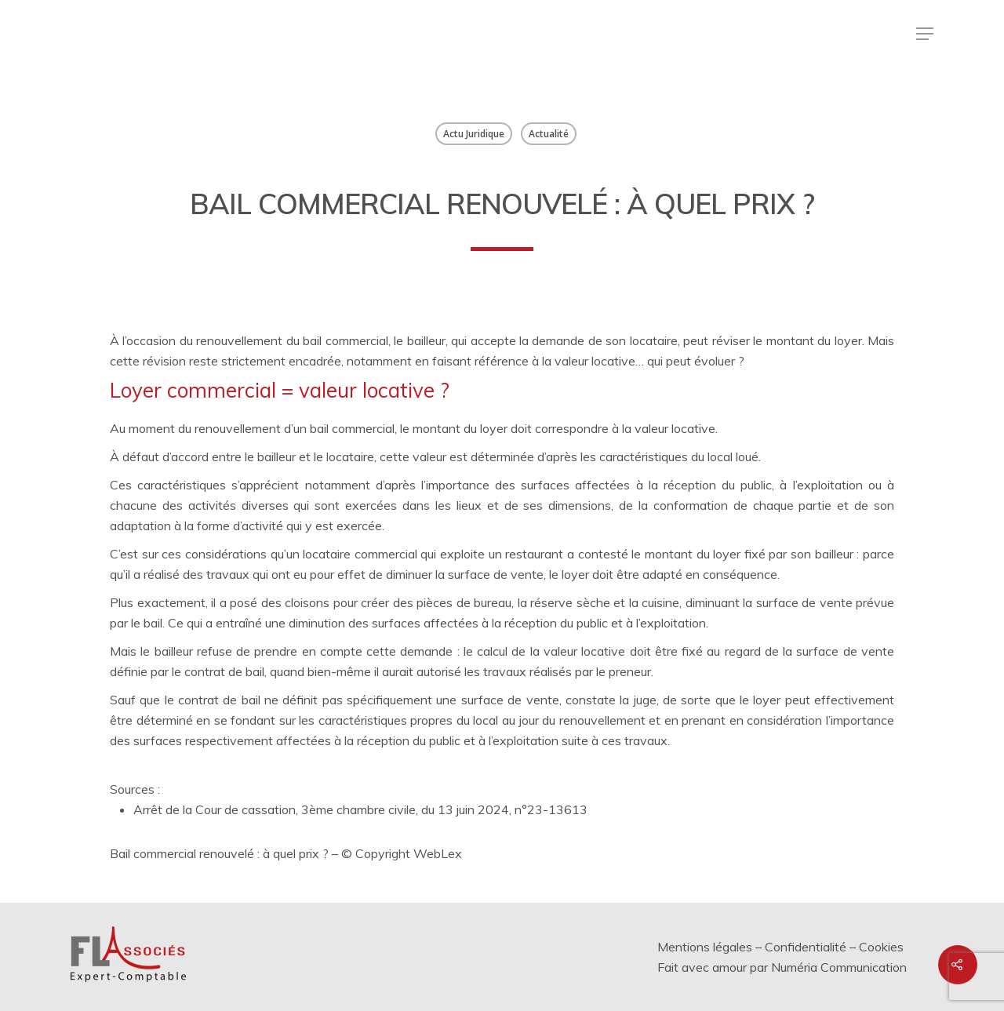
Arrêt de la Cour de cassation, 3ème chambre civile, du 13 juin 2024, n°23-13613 (360, 809)
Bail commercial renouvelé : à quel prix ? (219, 853)
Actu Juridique (473, 133)
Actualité (549, 133)
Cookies (881, 947)
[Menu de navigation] (924, 34)
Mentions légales (704, 947)
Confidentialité (805, 947)
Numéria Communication (839, 967)
